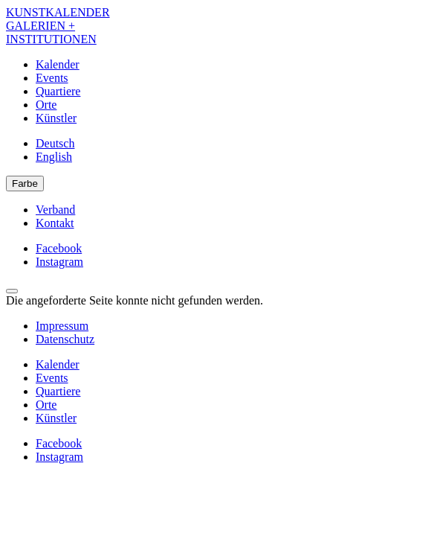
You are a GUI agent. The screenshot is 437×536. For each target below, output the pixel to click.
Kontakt (55, 223)
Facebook (59, 248)
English (54, 156)
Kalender (58, 64)
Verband (55, 209)
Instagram (59, 261)
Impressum (62, 325)
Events (52, 77)
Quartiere (58, 91)
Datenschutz (65, 339)
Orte (46, 104)
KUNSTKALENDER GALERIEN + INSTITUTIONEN (58, 25)
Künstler (56, 118)
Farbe (25, 183)
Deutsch (55, 143)
